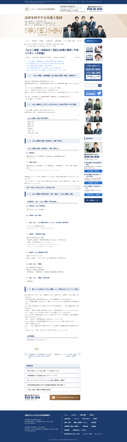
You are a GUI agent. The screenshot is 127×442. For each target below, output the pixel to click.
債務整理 (66, 430)
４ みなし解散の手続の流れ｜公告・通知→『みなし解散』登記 (43, 68)
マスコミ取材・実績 (69, 41)
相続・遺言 (67, 422)
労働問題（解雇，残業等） (72, 426)
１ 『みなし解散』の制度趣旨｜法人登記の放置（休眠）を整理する (44, 61)
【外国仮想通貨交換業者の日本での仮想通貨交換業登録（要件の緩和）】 (45, 385)
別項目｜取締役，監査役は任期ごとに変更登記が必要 (40, 187)
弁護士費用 (58, 41)
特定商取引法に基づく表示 (72, 434)
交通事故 (93, 426)
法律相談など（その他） (80, 430)
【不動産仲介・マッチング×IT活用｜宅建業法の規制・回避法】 (65, 355)
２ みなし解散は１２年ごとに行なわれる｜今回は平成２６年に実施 (44, 63)
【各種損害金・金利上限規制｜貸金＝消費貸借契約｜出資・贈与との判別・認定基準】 (39, 356)
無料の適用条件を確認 (42, 34)
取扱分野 (34, 41)
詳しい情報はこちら (92, 200)
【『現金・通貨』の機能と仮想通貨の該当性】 (38, 389)
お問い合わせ (86, 418)
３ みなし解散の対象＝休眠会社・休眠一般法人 (39, 65)
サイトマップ (99, 434)
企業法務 (29, 44)
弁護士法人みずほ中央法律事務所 (37, 415)
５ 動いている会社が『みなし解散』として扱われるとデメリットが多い (45, 70)
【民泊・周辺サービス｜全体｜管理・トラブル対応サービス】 (43, 371)
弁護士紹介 (49, 41)
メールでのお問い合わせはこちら (67, 397)
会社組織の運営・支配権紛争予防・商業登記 (54, 44)
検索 (100, 85)
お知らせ (73, 415)
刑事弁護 (85, 426)
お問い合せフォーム (92, 41)
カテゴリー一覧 (87, 434)
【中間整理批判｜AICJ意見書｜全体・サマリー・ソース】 (42, 375)
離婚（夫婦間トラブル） (81, 422)
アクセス (79, 41)
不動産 (95, 418)
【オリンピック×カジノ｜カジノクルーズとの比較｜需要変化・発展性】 (45, 380)
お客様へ (41, 41)
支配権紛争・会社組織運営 (38, 44)
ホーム (28, 41)
